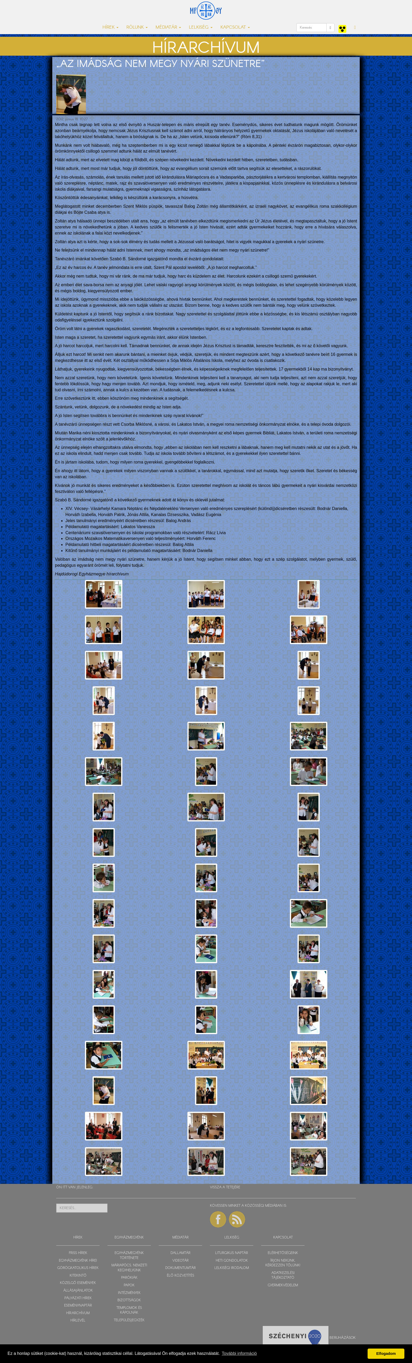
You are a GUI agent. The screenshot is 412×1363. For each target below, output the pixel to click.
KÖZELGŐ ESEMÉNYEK (78, 1283)
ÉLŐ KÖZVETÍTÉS (180, 1275)
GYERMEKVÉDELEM (283, 1285)
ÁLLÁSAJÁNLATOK (78, 1290)
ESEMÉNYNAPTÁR (78, 1305)
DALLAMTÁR (180, 1253)
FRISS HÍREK (78, 1253)
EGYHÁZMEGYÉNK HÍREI (78, 1260)
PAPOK (129, 1285)
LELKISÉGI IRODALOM (231, 1268)
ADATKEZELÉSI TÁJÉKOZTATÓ (283, 1276)
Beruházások (342, 1337)
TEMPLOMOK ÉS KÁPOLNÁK (129, 1310)
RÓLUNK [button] (137, 27)
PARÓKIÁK (129, 1277)
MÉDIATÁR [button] (168, 27)
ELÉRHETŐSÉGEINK (283, 1253)
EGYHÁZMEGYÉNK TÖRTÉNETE (129, 1256)
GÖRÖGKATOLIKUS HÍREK (78, 1268)
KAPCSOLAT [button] (235, 27)
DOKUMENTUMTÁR (180, 1268)
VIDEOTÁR (180, 1260)
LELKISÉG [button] (201, 27)
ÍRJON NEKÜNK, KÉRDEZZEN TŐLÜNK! (282, 1263)
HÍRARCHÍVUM (78, 1313)
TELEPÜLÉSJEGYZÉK (129, 1320)
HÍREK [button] (110, 27)
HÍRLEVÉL (77, 1320)
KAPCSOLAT (283, 1237)
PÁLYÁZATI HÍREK (78, 1298)
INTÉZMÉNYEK (129, 1293)
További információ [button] (239, 1353)
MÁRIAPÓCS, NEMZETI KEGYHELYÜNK (129, 1268)
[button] (355, 27)
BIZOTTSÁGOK (129, 1300)
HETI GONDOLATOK (232, 1260)
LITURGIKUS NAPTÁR (231, 1253)
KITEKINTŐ (78, 1275)
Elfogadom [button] (386, 1353)
